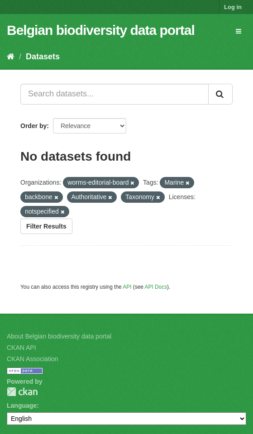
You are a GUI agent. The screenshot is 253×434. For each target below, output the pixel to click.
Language (22, 405)
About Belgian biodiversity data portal (59, 336)
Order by (33, 125)
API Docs (156, 287)
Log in (233, 7)
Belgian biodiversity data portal (101, 30)
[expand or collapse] (238, 31)
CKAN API (21, 347)
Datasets (43, 56)
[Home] (10, 56)
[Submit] (220, 94)
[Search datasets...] (114, 94)
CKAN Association (32, 358)
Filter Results (46, 226)
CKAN (22, 391)
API (127, 287)
